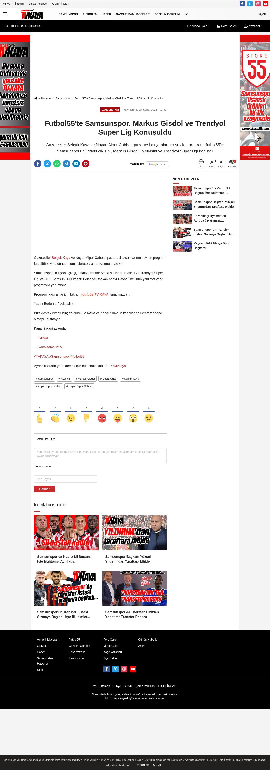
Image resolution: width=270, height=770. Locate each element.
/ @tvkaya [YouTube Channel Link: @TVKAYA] (118, 366)
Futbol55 (90, 13)
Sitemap (104, 687)
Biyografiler (110, 659)
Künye (6, 3)
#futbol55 (77, 356)
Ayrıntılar (143, 765)
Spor (40, 671)
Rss (94, 687)
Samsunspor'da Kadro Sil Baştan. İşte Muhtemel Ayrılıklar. (64, 560)
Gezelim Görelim (167, 13)
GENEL (42, 647)
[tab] (46, 440)
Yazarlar (252, 26)
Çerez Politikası (38, 3)
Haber (106, 13)
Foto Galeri (227, 26)
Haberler (46, 98)
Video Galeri (198, 26)
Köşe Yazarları (78, 653)
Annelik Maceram (48, 640)
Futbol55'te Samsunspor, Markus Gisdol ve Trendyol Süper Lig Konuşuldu (119, 98)
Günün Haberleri (148, 640)
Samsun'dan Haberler (133, 13)
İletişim (19, 3)
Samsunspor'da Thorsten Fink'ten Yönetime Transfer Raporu (132, 616)
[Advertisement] (135, 64)
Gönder (44, 490)
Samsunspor (68, 13)
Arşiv (141, 647)
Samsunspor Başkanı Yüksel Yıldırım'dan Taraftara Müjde (128, 560)
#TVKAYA (41, 356)
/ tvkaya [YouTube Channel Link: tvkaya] (42, 338)
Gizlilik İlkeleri (60, 3)
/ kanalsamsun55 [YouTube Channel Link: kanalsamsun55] (49, 347)
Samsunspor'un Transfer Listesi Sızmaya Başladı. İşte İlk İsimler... (63, 616)
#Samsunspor (59, 356)
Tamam (157, 765)
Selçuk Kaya (61, 258)
